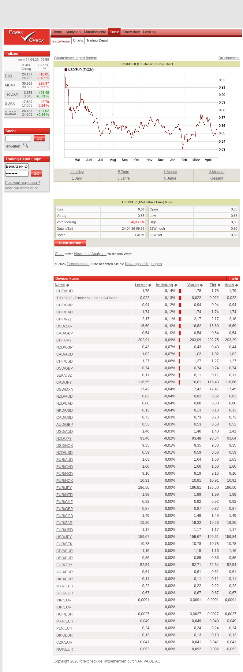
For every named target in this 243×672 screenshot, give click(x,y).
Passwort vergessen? (22, 183)
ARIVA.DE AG (148, 661)
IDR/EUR (63, 607)
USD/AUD (64, 431)
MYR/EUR (64, 586)
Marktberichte (95, 32)
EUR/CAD (64, 467)
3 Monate (216, 172)
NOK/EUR (64, 649)
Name (60, 285)
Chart (59, 254)
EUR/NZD (64, 495)
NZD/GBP (64, 347)
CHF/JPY (64, 340)
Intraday (77, 172)
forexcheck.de (78, 264)
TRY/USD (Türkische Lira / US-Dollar (86, 298)
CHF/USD (64, 361)
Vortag (193, 285)
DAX (9, 76)
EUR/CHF (64, 502)
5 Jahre (170, 178)
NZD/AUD (64, 396)
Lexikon (149, 32)
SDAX (10, 103)
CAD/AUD (64, 354)
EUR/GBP (64, 509)
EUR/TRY (64, 565)
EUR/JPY (64, 488)
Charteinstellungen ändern (75, 58)
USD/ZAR (64, 326)
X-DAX (10, 113)
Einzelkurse (61, 41)
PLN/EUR (64, 628)
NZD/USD (64, 453)
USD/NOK (64, 446)
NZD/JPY (64, 438)
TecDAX (11, 94)
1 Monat (170, 172)
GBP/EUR (64, 551)
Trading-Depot (97, 40)
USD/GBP (64, 368)
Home (57, 32)
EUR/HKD (64, 474)
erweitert (16, 146)
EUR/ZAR (64, 523)
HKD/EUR (64, 579)
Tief (213, 285)
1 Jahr (77, 178)
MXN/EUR (64, 621)
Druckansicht (229, 58)
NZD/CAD (64, 403)
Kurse (114, 32)
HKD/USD (64, 410)
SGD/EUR (64, 593)
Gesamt (216, 178)
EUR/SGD (64, 516)
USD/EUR (64, 558)
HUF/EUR (64, 614)
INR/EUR (63, 600)
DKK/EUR (64, 635)
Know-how (131, 32)
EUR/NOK (64, 481)
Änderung (164, 285)
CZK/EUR (64, 642)
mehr (234, 278)
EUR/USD (64, 530)
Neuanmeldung (25, 188)
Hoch (229, 285)
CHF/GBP (64, 305)
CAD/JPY (64, 382)
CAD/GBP (64, 333)
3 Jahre (124, 178)
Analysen (72, 32)
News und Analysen (90, 254)
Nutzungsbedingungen (143, 264)
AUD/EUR (64, 572)
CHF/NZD (64, 319)
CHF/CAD (64, 312)
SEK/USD (64, 375)
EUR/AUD (64, 460)
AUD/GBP (64, 424)
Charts (78, 40)
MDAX (10, 85)
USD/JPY (64, 537)
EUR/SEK (64, 544)
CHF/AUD (64, 291)
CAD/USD (64, 417)
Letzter (141, 285)
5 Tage (123, 172)
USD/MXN (64, 389)
